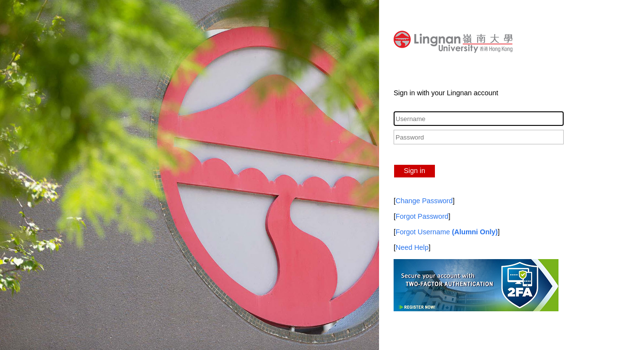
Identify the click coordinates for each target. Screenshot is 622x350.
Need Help (412, 247)
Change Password (424, 201)
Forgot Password (422, 216)
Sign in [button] (414, 171)
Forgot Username (447, 232)
